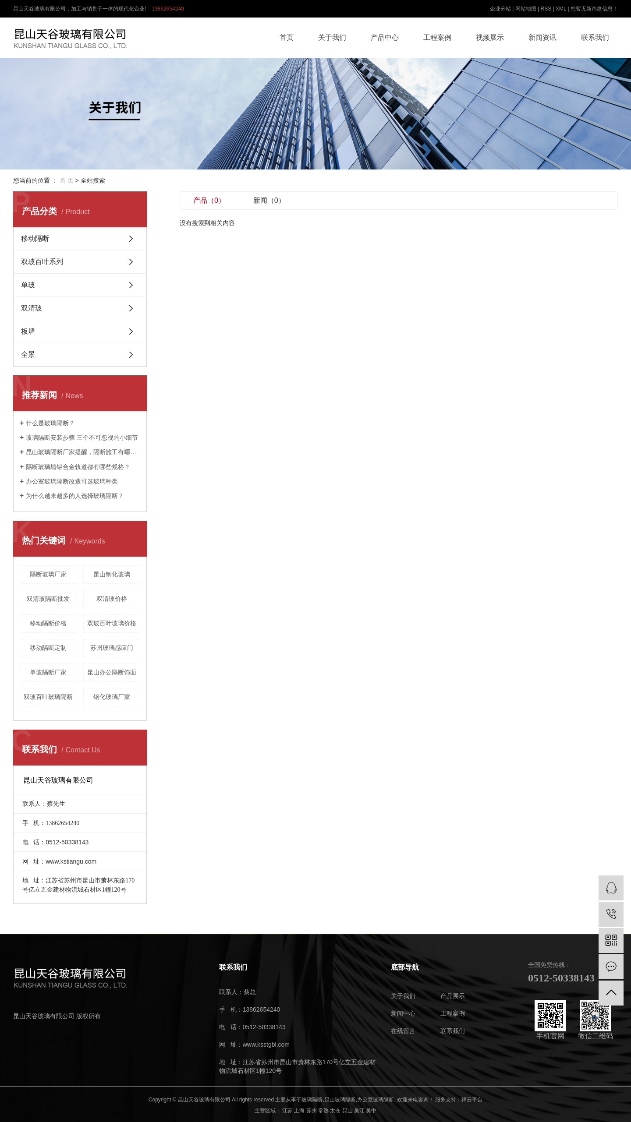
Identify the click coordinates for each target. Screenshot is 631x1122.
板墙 (28, 331)
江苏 (287, 1111)
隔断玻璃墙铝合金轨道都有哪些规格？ (78, 466)
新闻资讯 (542, 37)
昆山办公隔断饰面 (111, 672)
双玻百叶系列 (42, 261)
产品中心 (385, 37)
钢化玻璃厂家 (111, 696)
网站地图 (525, 9)
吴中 (371, 1111)
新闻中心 (403, 1013)
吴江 (359, 1111)
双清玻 (31, 308)
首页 (287, 37)
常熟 (323, 1111)
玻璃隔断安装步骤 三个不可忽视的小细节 (82, 437)
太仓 (335, 1111)
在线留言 (403, 1031)
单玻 (28, 285)
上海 (299, 1111)
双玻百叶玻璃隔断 (48, 696)
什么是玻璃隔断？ (50, 423)
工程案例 (437, 37)
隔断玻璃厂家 (48, 574)
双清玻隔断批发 (48, 598)
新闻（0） (269, 200)
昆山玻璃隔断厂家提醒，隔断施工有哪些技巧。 (83, 451)
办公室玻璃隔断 (375, 1100)
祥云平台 (471, 1100)
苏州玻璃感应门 (111, 647)
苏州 (311, 1111)
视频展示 (490, 37)
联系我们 (595, 37)
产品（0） (209, 200)
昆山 (347, 1111)
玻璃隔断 (312, 1100)
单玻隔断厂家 (48, 672)
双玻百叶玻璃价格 (111, 623)
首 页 (67, 180)
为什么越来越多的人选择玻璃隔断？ (75, 495)
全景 (28, 354)
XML (561, 9)
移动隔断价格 (48, 623)
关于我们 (332, 37)
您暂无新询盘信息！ (594, 9)
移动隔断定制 (48, 647)
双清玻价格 (111, 598)
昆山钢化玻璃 (111, 574)
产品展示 (452, 996)
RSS (545, 9)
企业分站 (500, 9)
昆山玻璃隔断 (340, 1100)
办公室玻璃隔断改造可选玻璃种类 (72, 481)
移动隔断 (35, 238)
